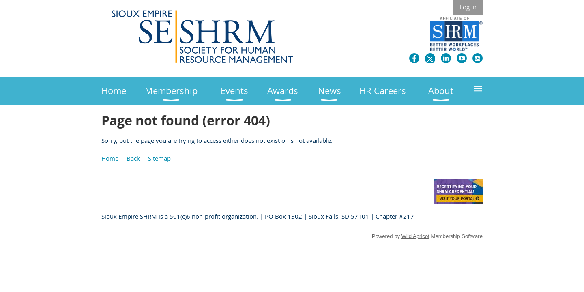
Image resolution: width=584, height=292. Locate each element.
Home (109, 158)
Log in (468, 7)
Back (133, 158)
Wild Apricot (415, 236)
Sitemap (159, 158)
